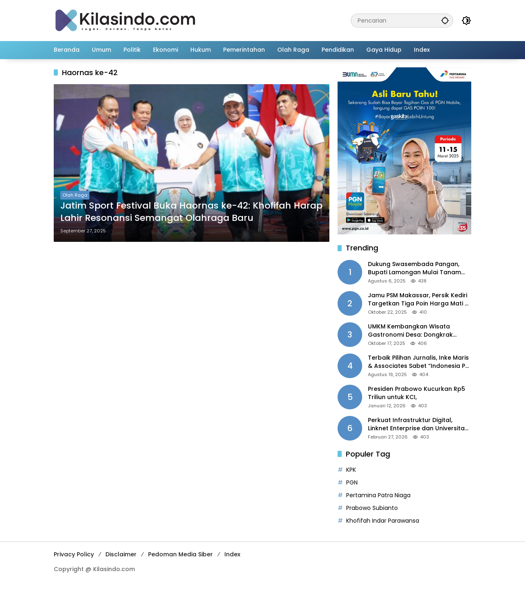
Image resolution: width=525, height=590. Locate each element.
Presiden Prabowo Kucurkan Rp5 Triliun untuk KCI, (416, 393)
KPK (351, 470)
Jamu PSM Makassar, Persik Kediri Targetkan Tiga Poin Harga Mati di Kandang (419, 300)
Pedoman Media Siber (180, 554)
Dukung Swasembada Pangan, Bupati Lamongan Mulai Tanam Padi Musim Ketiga (414, 268)
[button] (445, 20)
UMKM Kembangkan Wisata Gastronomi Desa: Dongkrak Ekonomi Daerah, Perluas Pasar (414, 331)
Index (232, 554)
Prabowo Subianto (372, 508)
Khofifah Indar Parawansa (382, 521)
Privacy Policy (74, 554)
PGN (352, 482)
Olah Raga (74, 195)
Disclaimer (121, 554)
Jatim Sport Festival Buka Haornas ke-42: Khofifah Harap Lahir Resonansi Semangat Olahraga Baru (191, 212)
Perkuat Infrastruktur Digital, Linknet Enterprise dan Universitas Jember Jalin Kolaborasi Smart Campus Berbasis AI (418, 424)
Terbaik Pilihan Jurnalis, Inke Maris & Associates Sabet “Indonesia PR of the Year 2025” (418, 362)
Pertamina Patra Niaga (378, 495)
